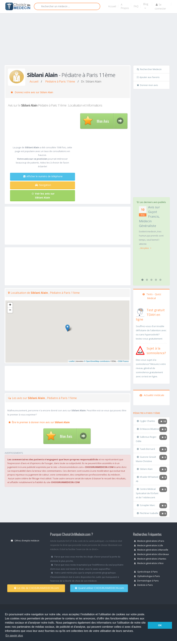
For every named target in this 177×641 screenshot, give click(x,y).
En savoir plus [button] (14, 635)
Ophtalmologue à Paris (147, 576)
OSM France (123, 361)
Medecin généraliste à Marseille (151, 549)
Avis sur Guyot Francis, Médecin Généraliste (149, 216)
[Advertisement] (91, 40)
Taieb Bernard (146, 448)
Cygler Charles (146, 421)
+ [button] (10, 305)
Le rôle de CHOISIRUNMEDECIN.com (36, 588)
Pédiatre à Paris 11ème (60, 81)
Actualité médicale (152, 395)
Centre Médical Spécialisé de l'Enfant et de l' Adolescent (147, 493)
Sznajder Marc (146, 505)
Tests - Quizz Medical (152, 296)
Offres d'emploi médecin (25, 540)
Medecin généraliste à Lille (148, 545)
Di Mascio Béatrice (148, 428)
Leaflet (71, 361)
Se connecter (160, 6)
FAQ (136, 6)
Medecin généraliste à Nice (149, 563)
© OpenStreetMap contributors (97, 361)
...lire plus (145, 248)
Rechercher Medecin (149, 69)
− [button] (10, 310)
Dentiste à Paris (143, 585)
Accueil (112, 6)
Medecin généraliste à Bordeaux (151, 554)
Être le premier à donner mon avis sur (39, 422)
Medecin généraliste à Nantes (150, 558)
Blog (145, 5)
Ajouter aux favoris (148, 77)
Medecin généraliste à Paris (149, 541)
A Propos (125, 6)
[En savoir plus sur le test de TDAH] (140, 311)
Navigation (43, 185)
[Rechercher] (67, 6)
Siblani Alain (145, 468)
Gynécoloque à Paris (146, 571)
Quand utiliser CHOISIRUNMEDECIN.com (99, 588)
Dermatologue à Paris (146, 580)
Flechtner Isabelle (147, 513)
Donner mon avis (147, 85)
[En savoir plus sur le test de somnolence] (140, 350)
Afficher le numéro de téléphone (43, 176)
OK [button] (160, 625)
